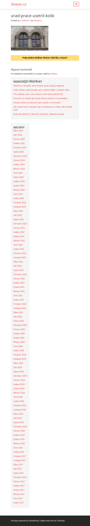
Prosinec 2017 (19, 456)
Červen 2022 (19, 228)
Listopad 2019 (19, 359)
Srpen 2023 (18, 177)
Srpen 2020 (18, 321)
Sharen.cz (19, 4)
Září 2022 (17, 215)
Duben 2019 (18, 389)
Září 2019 (17, 367)
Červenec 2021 (20, 274)
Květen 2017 (19, 486)
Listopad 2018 (19, 410)
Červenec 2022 (20, 224)
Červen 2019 (19, 380)
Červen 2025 (19, 139)
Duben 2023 (18, 186)
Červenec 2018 (20, 427)
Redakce (38, 21)
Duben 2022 (18, 236)
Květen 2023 (19, 181)
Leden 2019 (18, 401)
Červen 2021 (19, 279)
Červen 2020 (19, 329)
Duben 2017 (18, 490)
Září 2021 (17, 266)
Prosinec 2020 (19, 304)
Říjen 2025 (18, 131)
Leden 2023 (18, 198)
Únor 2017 (18, 498)
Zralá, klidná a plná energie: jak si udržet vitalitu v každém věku (41, 90)
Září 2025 (17, 135)
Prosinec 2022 (19, 203)
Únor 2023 (18, 194)
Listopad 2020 (19, 308)
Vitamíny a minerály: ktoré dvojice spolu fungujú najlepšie (38, 86)
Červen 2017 (19, 481)
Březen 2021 (19, 291)
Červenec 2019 (20, 376)
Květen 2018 (19, 435)
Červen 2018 (19, 431)
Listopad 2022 (19, 207)
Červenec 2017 (20, 477)
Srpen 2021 (18, 270)
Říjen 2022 (18, 211)
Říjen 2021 (18, 262)
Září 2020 (17, 317)
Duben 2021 (18, 287)
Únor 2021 (18, 296)
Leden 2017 (18, 503)
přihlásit (53, 74)
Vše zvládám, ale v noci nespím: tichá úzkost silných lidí (38, 94)
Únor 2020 (18, 346)
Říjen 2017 (18, 465)
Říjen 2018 (18, 414)
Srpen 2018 (18, 422)
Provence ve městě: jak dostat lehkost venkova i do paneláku (40, 98)
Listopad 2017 (19, 460)
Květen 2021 (19, 283)
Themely (61, 521)
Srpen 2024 (18, 152)
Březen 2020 (19, 342)
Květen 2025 (19, 143)
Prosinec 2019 (19, 355)
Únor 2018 (18, 448)
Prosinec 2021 (19, 253)
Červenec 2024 (20, 156)
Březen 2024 (19, 169)
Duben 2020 (18, 338)
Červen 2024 (19, 160)
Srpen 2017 (18, 473)
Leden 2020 (18, 350)
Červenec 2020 (20, 325)
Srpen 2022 (18, 219)
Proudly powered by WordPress (25, 521)
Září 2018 (17, 418)
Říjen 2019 (18, 363)
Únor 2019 (18, 397)
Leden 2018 (18, 452)
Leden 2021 (18, 300)
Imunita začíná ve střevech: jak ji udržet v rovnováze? (37, 103)
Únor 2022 (18, 245)
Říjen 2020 (18, 312)
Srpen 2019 (18, 372)
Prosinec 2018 (19, 405)
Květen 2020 (19, 334)
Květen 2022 (19, 232)
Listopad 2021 (19, 257)
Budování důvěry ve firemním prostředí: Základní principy (38, 114)
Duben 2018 (18, 439)
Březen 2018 (19, 443)
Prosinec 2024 (19, 148)
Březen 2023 (19, 190)
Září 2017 (17, 469)
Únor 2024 (18, 173)
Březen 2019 (19, 393)
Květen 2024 (19, 164)
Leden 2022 (18, 249)
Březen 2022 (19, 241)
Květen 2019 (19, 384)
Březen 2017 (19, 494)
